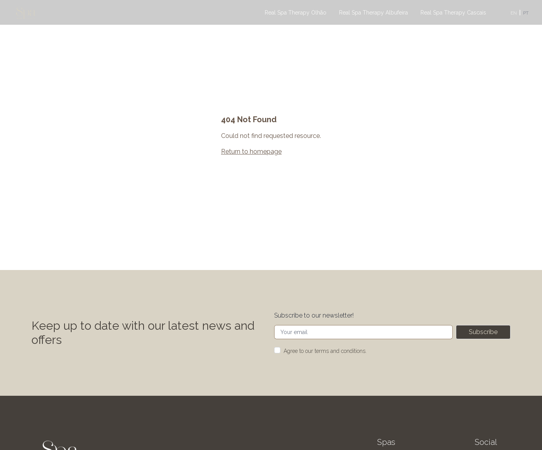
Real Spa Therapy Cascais (453, 12)
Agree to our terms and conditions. (325, 351)
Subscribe (483, 332)
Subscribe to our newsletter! (314, 315)
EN (514, 13)
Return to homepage (251, 151)
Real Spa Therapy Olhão (295, 12)
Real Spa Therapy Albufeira (373, 12)
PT (526, 13)
